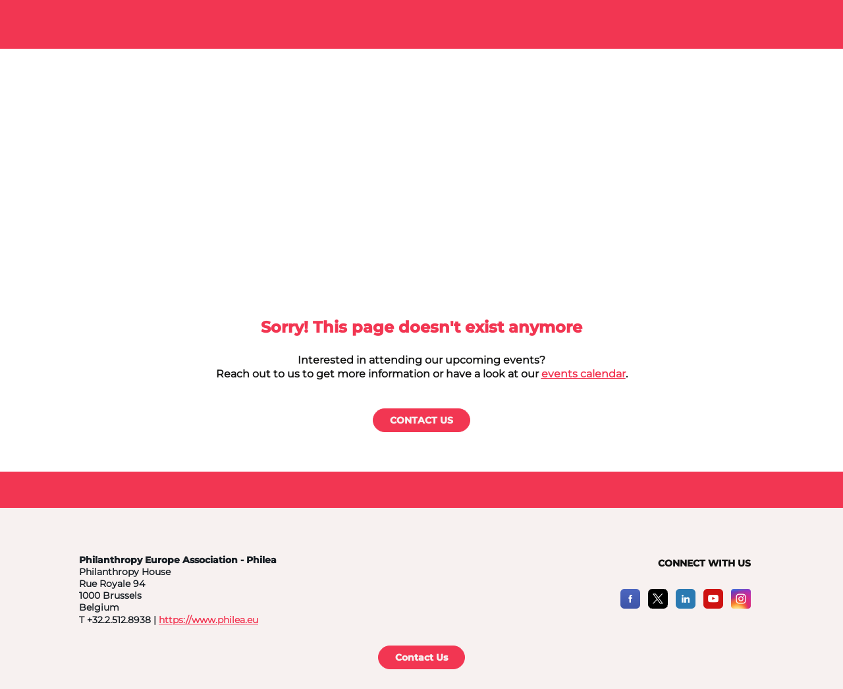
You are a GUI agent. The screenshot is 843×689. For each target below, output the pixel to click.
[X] (658, 605)
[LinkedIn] (685, 605)
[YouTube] (713, 605)
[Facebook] (630, 605)
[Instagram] (741, 605)
